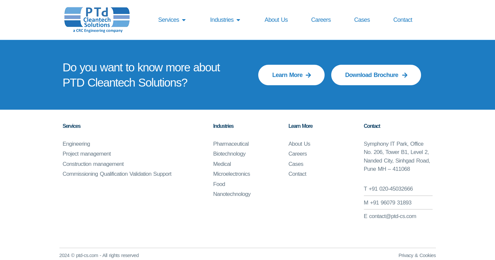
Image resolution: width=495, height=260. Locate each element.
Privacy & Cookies (417, 255)
